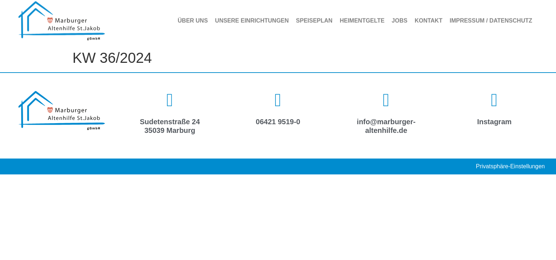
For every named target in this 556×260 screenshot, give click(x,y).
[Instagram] (494, 100)
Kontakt (428, 18)
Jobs (399, 18)
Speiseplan (314, 18)
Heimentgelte (362, 18)
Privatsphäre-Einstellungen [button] (510, 166)
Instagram (494, 122)
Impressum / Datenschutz (491, 18)
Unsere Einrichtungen (251, 18)
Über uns (193, 18)
